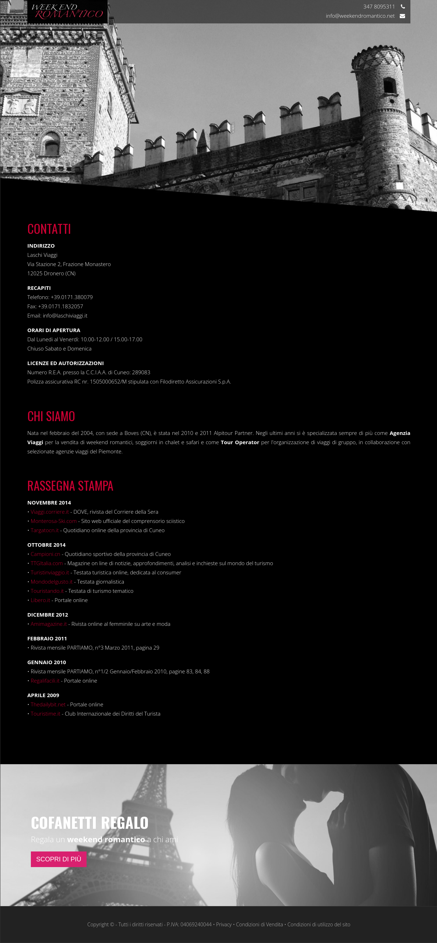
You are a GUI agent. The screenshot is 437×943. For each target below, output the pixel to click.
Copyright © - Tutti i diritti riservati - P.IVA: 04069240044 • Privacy (159, 924)
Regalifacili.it (45, 680)
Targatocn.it (45, 530)
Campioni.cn (45, 553)
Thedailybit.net (48, 704)
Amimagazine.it (49, 623)
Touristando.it (47, 590)
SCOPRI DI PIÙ (58, 859)
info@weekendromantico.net (365, 15)
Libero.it (40, 599)
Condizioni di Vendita (259, 924)
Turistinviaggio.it (50, 572)
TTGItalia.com (47, 563)
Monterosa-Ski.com (54, 520)
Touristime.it (46, 713)
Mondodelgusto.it (52, 581)
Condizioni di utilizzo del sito (318, 924)
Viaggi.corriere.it (50, 511)
